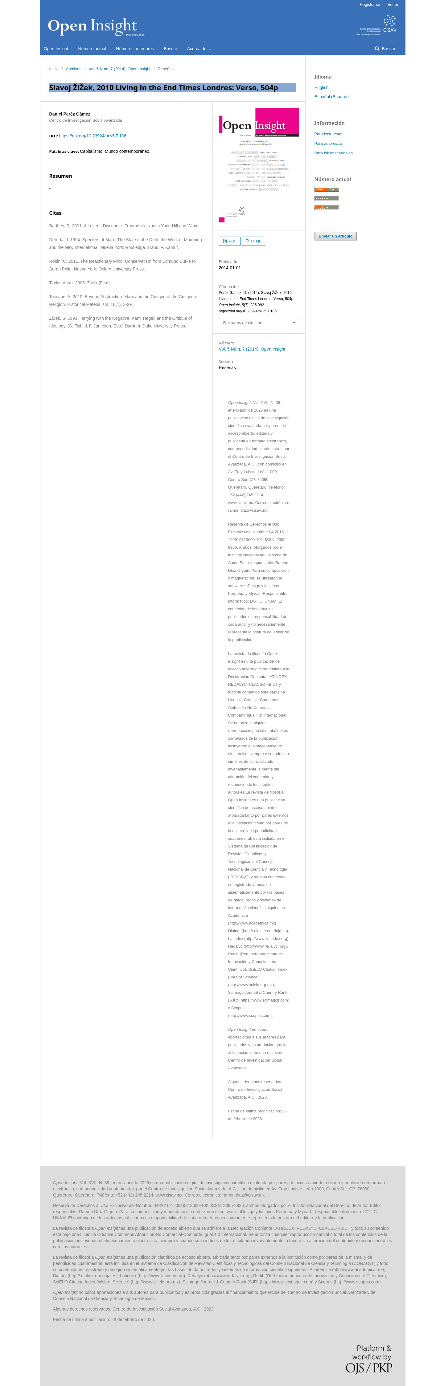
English (321, 87)
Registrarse (370, 4)
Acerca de (197, 48)
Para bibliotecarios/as (333, 153)
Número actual (92, 48)
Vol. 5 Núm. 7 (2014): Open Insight (119, 69)
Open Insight (56, 48)
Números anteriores (135, 48)
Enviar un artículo (336, 236)
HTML (255, 241)
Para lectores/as (328, 134)
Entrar (393, 4)
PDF (232, 241)
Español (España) (331, 96)
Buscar (170, 48)
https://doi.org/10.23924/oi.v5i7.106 (92, 135)
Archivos (73, 69)
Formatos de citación (242, 322)
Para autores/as (328, 143)
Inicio (54, 69)
